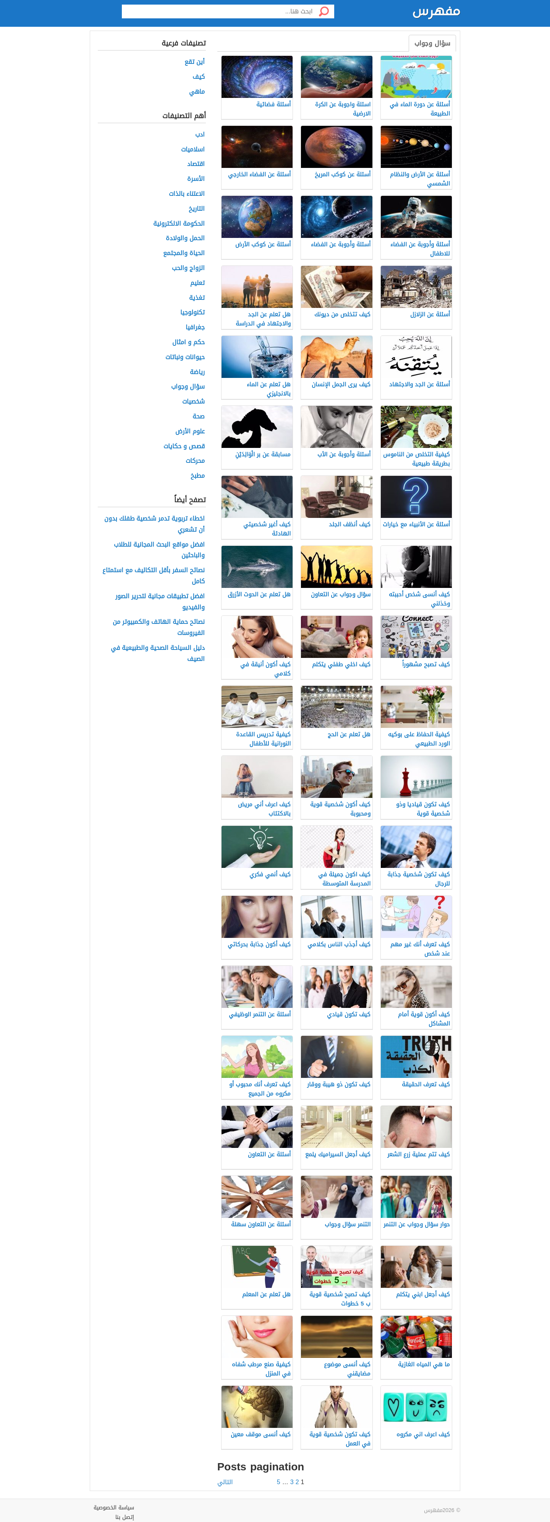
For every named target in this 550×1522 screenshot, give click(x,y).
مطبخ (198, 476)
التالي (225, 1482)
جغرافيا (195, 327)
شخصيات (193, 401)
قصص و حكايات (184, 446)
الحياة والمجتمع (184, 253)
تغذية (197, 298)
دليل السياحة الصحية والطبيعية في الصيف (158, 654)
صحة (198, 416)
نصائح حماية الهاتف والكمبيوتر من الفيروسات (159, 628)
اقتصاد (196, 164)
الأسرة (196, 179)
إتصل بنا (124, 1517)
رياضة (197, 372)
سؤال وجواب (432, 43)
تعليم (197, 283)
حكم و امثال (188, 342)
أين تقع (194, 62)
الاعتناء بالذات (187, 194)
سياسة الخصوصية (114, 1507)
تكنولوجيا (192, 312)
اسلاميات (193, 149)
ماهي (197, 92)
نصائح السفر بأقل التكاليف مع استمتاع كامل (153, 576)
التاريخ (197, 209)
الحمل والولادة (185, 238)
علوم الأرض (190, 431)
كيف (198, 77)
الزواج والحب (188, 268)
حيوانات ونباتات (185, 357)
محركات (195, 461)
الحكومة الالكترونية (179, 224)
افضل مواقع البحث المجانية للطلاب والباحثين (159, 550)
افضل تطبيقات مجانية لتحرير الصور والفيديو (160, 602)
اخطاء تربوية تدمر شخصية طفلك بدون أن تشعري (154, 524)
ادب (200, 134)
